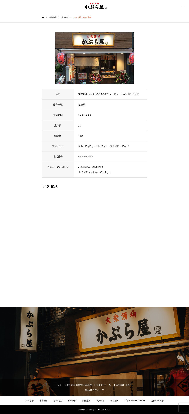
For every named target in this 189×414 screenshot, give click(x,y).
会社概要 (114, 400)
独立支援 (72, 400)
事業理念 (44, 400)
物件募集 (86, 400)
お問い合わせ (157, 400)
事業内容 (58, 400)
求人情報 (100, 400)
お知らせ (29, 400)
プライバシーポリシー (135, 400)
